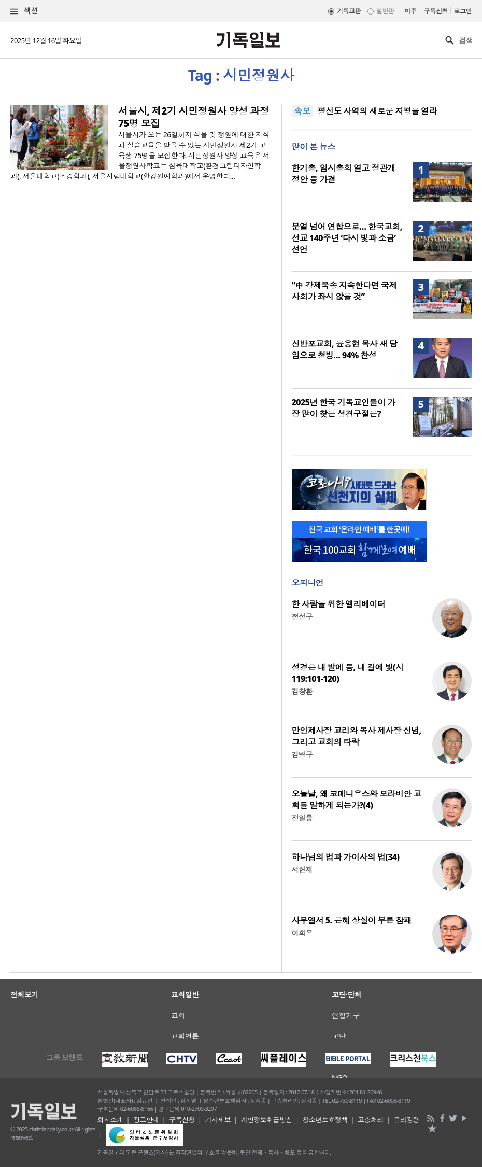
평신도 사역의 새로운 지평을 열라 (377, 111)
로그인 (463, 11)
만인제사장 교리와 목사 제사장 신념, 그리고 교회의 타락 (356, 736)
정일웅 (302, 818)
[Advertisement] (241, 1005)
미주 (410, 11)
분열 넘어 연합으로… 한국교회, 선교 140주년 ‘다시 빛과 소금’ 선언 (347, 238)
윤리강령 (406, 1119)
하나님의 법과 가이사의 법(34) (346, 857)
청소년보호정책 (325, 1119)
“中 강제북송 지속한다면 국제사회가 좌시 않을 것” (344, 290)
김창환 (302, 691)
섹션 (24, 11)
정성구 (302, 617)
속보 (302, 111)
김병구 (302, 755)
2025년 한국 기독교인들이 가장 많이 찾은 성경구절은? (343, 408)
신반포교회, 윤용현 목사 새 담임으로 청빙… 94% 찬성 (345, 349)
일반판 (385, 11)
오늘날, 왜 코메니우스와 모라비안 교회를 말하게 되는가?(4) (356, 799)
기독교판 (349, 11)
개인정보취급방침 (267, 1119)
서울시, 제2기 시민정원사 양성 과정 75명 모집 (193, 117)
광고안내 (146, 1119)
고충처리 (371, 1119)
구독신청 (436, 11)
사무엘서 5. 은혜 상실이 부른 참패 (352, 920)
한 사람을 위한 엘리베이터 (339, 604)
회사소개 (110, 1119)
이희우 (302, 933)
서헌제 (302, 870)
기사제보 (218, 1119)
